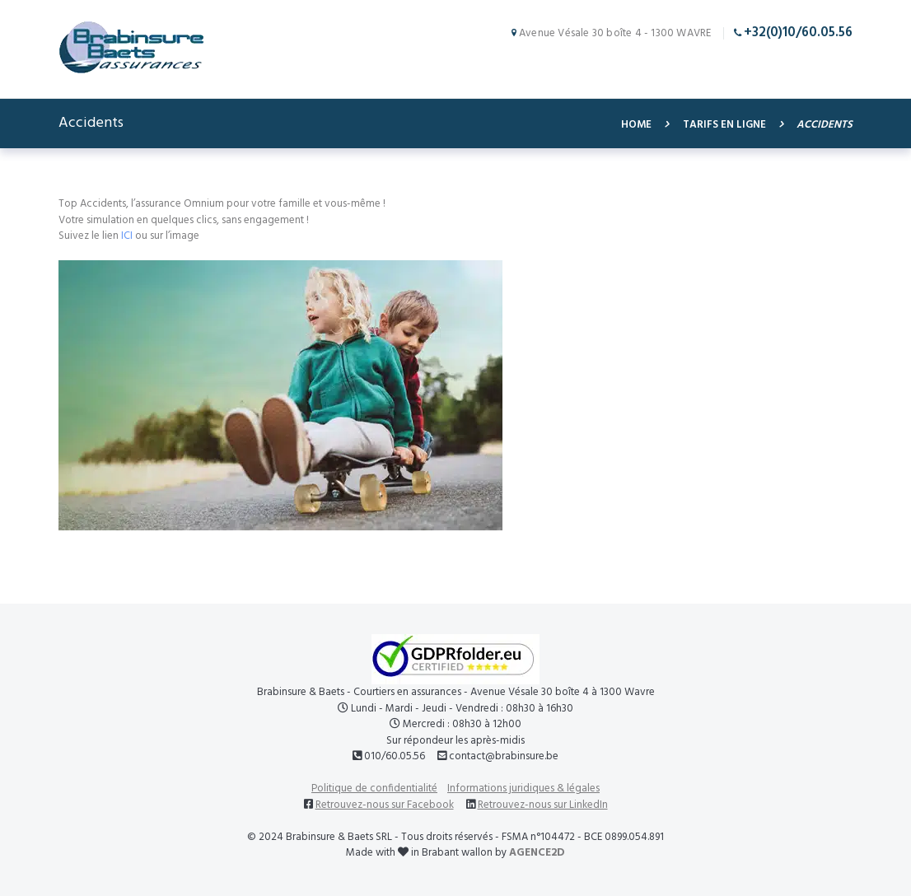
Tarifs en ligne (724, 125)
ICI (127, 236)
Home (636, 125)
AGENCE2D (537, 852)
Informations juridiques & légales (523, 788)
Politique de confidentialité (374, 788)
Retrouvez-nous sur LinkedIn (543, 805)
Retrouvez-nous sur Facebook (384, 805)
